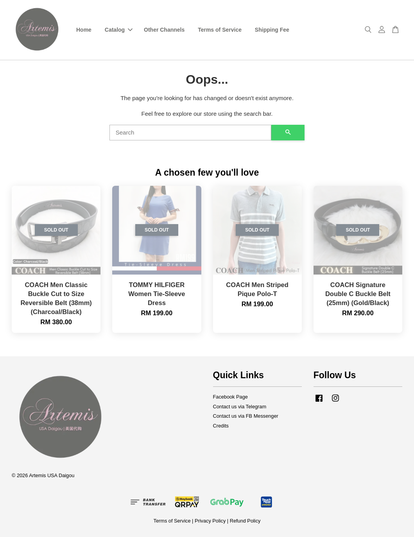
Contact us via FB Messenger (245, 416)
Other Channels (164, 30)
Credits (221, 426)
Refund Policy (245, 521)
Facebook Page (230, 397)
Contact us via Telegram (240, 406)
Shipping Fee (272, 30)
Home (83, 30)
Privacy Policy (210, 521)
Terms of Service (220, 30)
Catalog (119, 30)
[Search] (190, 132)
